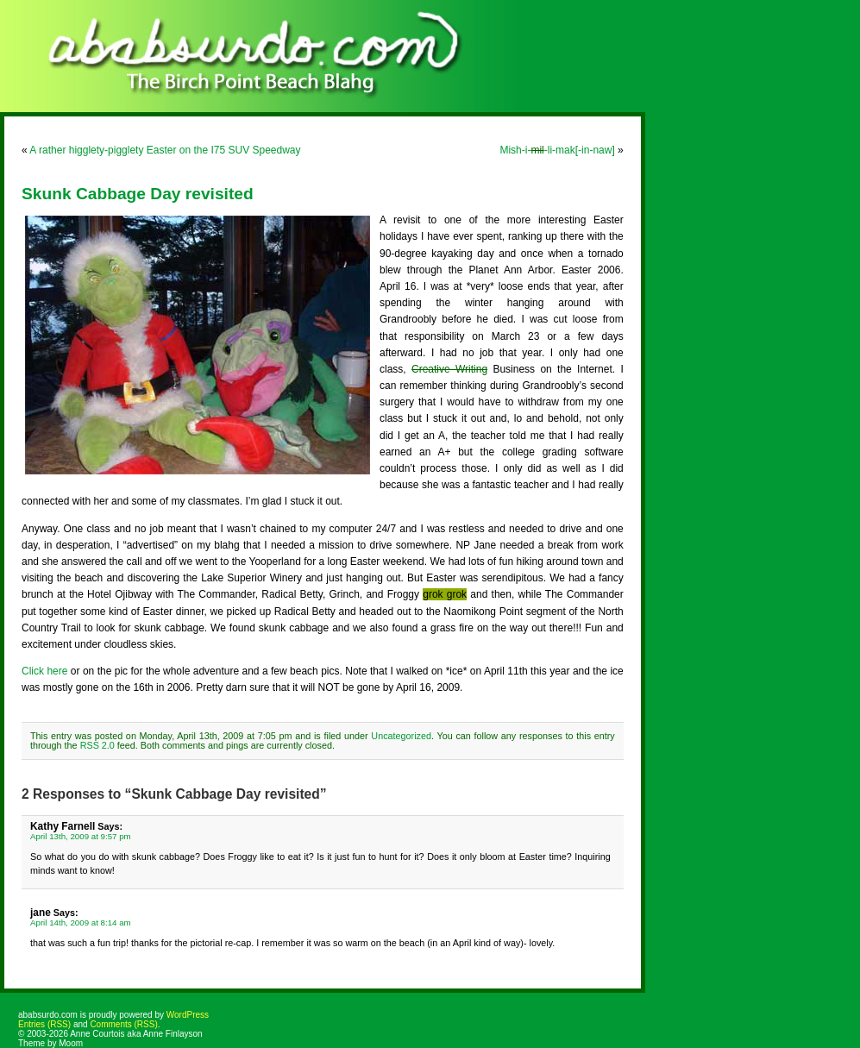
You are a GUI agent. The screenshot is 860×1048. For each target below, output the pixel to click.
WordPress (187, 1015)
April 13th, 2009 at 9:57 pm (80, 836)
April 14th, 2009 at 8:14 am (80, 922)
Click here (44, 671)
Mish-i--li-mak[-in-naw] (556, 150)
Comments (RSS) (123, 1024)
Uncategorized (401, 736)
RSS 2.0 (97, 745)
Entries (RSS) (44, 1024)
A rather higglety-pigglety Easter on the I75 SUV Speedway (164, 150)
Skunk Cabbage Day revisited (138, 194)
